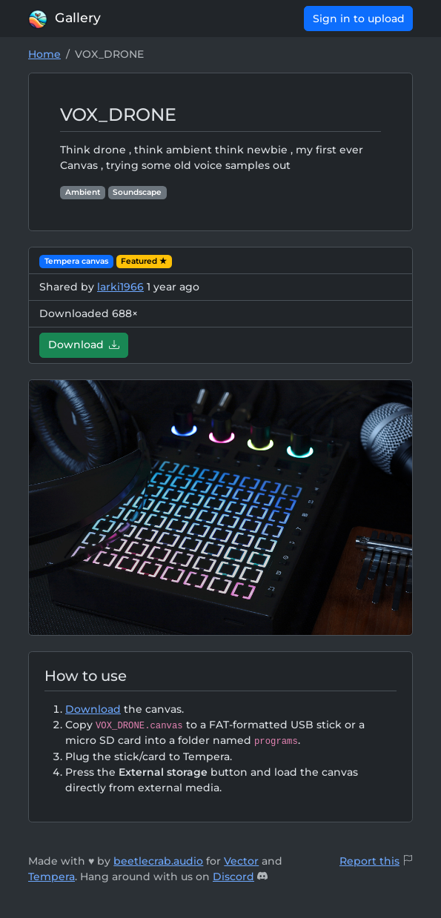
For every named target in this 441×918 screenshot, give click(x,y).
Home (44, 54)
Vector (241, 861)
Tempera (51, 876)
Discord (233, 876)
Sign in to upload (359, 18)
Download (84, 344)
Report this (369, 861)
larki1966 (120, 286)
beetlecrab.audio (158, 861)
